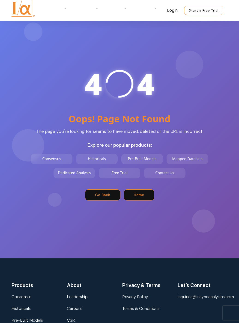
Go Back (102, 195)
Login (172, 10)
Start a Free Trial (203, 10)
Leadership (77, 296)
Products (55, 8)
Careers (74, 308)
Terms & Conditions (140, 308)
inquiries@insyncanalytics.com (206, 296)
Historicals (21, 308)
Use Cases (85, 8)
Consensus (22, 296)
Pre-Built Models (27, 320)
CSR (71, 320)
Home (139, 195)
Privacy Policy (135, 296)
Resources (144, 8)
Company (115, 8)
